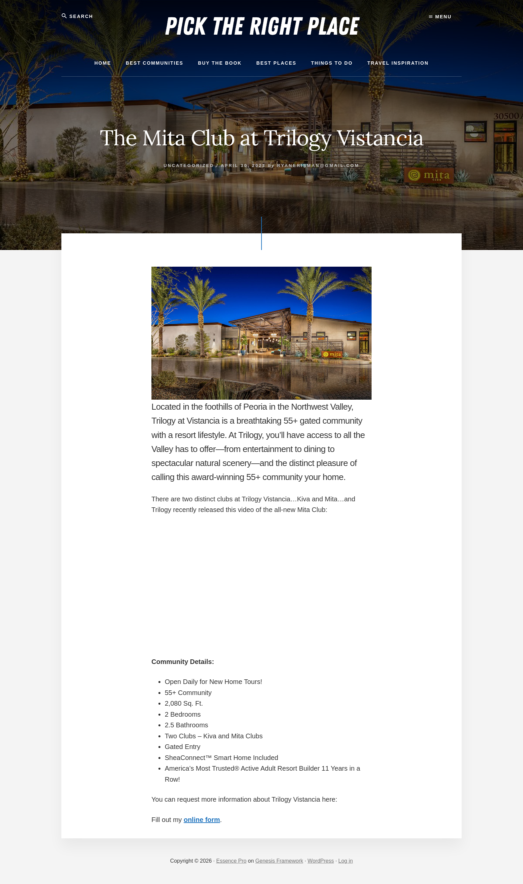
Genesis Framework (279, 861)
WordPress (321, 861)
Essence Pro (231, 861)
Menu (440, 16)
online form (202, 819)
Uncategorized (189, 165)
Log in (345, 861)
